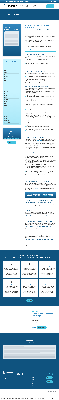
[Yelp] (55, 374)
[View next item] (35, 328)
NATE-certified (39, 140)
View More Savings (12, 142)
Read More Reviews (42, 327)
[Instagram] (52, 374)
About (33, 381)
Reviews (33, 379)
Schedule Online (50, 6)
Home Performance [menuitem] (28, 6)
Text (8, 136)
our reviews (36, 188)
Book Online (49, 381)
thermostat (41, 60)
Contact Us (33, 377)
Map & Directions (20, 375)
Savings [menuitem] (40, 6)
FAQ (32, 383)
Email (12, 136)
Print (15, 136)
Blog (32, 385)
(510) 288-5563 (52, 1)
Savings (33, 375)
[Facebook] (47, 374)
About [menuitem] (44, 6)
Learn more (29, 300)
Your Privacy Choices (14, 391)
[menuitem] (11, 65)
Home (33, 373)
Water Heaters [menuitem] (34, 6)
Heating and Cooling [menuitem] (21, 6)
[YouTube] (49, 374)
